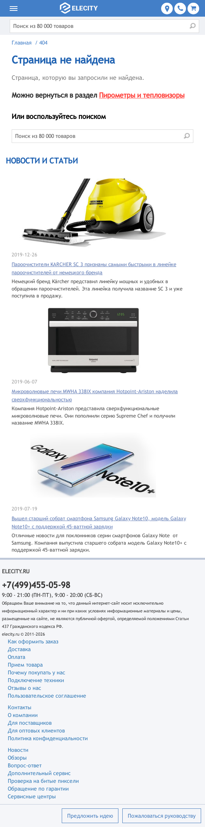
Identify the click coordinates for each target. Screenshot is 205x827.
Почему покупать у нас (36, 672)
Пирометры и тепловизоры (141, 95)
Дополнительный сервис (39, 773)
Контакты (19, 707)
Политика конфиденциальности (48, 738)
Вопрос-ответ (25, 765)
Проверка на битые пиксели (43, 781)
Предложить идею (90, 816)
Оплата (16, 657)
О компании (23, 715)
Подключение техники (36, 680)
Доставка (19, 649)
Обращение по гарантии (38, 789)
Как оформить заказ (33, 641)
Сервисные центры (32, 796)
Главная (21, 43)
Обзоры (17, 758)
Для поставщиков (30, 723)
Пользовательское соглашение (47, 696)
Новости (18, 750)
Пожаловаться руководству (162, 816)
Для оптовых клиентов (36, 730)
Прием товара (25, 665)
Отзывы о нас (24, 688)
